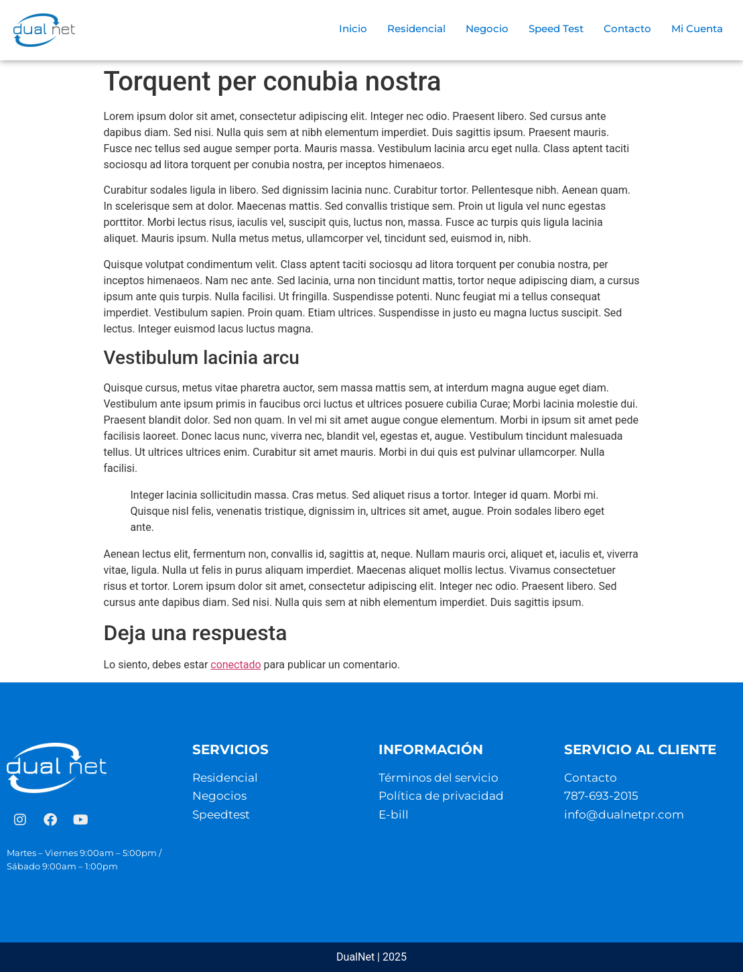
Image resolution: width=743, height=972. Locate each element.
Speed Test (556, 28)
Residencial (416, 28)
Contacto (627, 28)
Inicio (353, 28)
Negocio (487, 28)
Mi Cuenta (697, 28)
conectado (235, 664)
